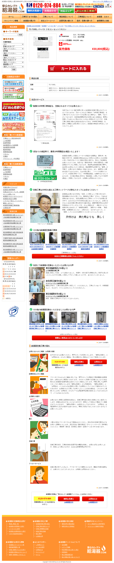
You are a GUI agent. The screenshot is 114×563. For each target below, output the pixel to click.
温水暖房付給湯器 (9, 147)
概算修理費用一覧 (14, 547)
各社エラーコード (48, 21)
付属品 (5, 156)
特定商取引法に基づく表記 (70, 550)
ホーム (11, 17)
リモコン (6, 154)
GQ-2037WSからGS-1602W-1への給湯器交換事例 (69, 247)
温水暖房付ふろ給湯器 (10, 145)
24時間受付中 (78, 365)
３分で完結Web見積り (16, 534)
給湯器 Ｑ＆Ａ (103, 17)
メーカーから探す (14, 529)
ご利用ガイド (107, 1)
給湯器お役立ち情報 (10, 199)
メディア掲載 (66, 547)
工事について (48, 17)
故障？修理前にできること (17, 555)
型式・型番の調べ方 (84, 21)
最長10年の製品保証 (68, 524)
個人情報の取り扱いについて (71, 557)
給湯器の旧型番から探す (16, 526)
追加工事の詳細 (41, 531)
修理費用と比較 (103, 21)
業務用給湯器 (7, 152)
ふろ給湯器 (7, 140)
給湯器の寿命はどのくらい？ (18, 552)
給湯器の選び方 (29, 21)
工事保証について (84, 17)
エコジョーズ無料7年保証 (96, 526)
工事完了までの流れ (29, 17)
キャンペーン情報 (11, 21)
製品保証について (66, 17)
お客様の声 (7, 208)
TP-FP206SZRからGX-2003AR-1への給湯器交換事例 (53, 247)
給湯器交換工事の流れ (43, 524)
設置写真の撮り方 (66, 21)
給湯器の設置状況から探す (17, 531)
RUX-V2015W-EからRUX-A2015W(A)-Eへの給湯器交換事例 (37, 247)
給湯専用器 (7, 143)
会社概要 (64, 545)
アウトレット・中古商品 (11, 158)
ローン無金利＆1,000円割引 (96, 524)
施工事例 (39, 534)
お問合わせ (39, 550)
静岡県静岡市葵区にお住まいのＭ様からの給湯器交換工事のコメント (53, 326)
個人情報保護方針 (67, 555)
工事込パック (7, 167)
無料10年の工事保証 (68, 526)
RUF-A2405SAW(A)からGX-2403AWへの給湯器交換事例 (85, 247)
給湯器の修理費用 (9, 190)
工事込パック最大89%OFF (12, 138)
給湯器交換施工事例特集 (11, 205)
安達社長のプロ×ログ (10, 187)
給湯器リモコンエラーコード (13, 196)
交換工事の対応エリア (43, 526)
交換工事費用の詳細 (42, 529)
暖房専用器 (7, 149)
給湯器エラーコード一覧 (16, 545)
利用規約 (64, 552)
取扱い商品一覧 (14, 524)
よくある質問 (40, 547)
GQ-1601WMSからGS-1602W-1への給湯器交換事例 (101, 247)
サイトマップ (97, 1)
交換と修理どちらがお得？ (17, 550)
